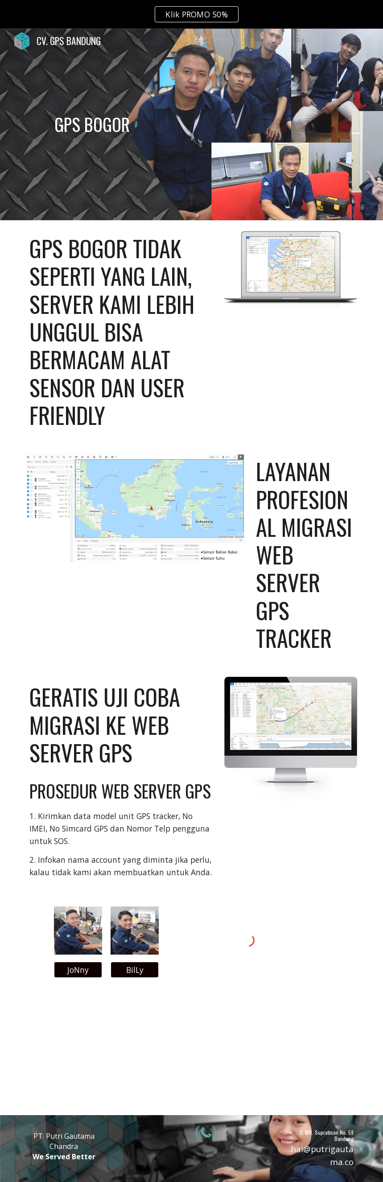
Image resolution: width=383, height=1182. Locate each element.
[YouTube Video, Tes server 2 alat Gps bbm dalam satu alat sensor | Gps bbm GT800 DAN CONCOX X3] (78, 1051)
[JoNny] (78, 970)
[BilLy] (134, 970)
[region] (191, 14)
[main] (92, 124)
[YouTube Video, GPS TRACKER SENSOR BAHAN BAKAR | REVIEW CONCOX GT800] (304, 1051)
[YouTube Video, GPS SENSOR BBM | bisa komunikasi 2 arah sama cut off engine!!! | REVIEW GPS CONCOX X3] (191, 1051)
